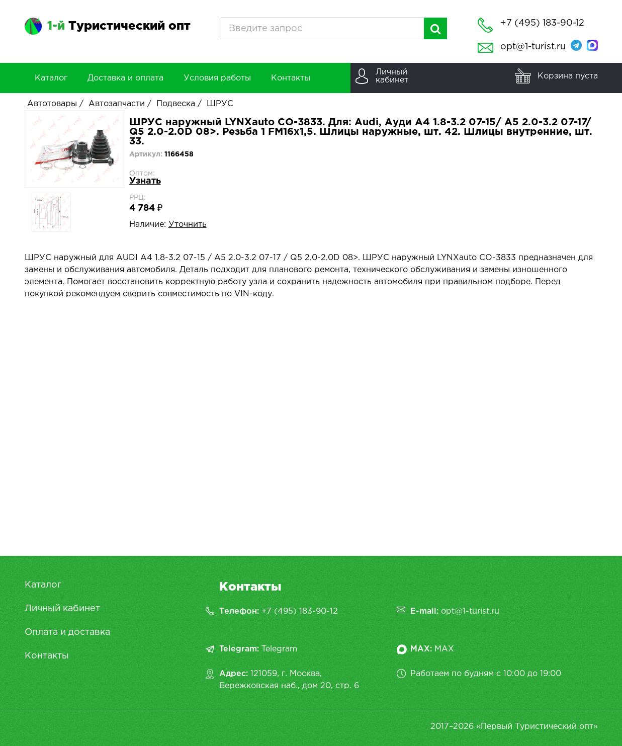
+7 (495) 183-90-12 (299, 611)
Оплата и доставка (67, 632)
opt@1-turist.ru (533, 47)
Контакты (47, 656)
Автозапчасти (116, 104)
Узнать (145, 181)
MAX (444, 649)
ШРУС (220, 104)
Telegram (279, 649)
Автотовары (52, 104)
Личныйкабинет (392, 76)
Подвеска (175, 104)
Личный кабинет (62, 609)
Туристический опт (119, 26)
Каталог (43, 585)
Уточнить (187, 224)
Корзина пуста (568, 76)
